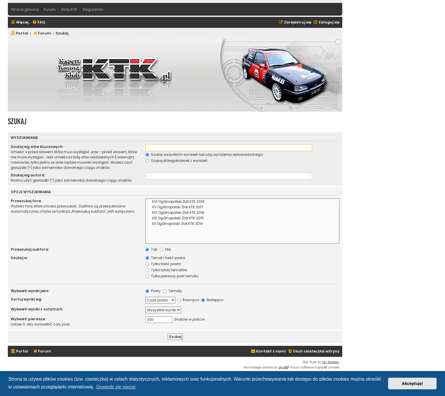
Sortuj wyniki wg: (26, 299)
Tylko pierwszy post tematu (172, 276)
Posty (153, 290)
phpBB (283, 367)
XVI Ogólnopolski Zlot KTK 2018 (242, 202)
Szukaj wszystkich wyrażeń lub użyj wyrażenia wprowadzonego (204, 154)
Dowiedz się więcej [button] (116, 386)
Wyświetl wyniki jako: (30, 290)
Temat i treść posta (165, 257)
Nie (165, 249)
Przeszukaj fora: (26, 200)
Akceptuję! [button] (412, 383)
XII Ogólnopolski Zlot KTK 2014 (242, 224)
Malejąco (212, 299)
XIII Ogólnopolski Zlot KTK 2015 (242, 218)
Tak (151, 249)
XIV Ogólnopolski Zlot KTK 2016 (242, 213)
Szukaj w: (19, 257)
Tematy (172, 290)
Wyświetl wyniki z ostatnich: (37, 309)
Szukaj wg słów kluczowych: (37, 146)
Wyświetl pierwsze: (28, 319)
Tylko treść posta (163, 263)
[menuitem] (38, 22)
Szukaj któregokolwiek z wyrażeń (176, 160)
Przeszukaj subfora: (30, 249)
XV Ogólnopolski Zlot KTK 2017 (242, 207)
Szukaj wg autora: (28, 175)
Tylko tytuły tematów (166, 269)
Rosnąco (188, 299)
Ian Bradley (330, 362)
